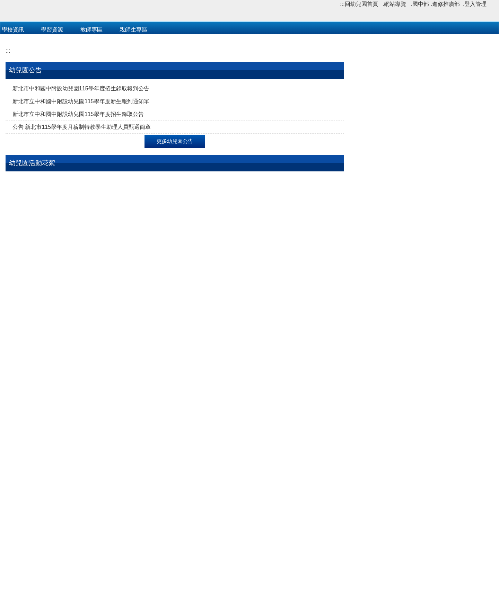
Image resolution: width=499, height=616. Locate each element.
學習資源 (52, 125)
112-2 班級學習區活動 (39, 456)
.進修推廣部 (445, 4)
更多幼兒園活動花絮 (174, 473)
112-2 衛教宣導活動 (264, 359)
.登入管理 (475, 4)
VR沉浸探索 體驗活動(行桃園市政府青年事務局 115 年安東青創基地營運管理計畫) (422, 467)
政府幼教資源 (29, 525)
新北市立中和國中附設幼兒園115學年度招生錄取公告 (78, 210)
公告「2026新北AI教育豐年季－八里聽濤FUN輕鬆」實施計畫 (422, 509)
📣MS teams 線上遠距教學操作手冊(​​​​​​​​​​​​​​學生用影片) (422, 314)
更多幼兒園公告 (175, 237)
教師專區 (91, 125)
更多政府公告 (424, 549)
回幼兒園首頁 (361, 4)
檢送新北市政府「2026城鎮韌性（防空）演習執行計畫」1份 (422, 530)
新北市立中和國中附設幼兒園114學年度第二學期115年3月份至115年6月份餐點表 (423, 209)
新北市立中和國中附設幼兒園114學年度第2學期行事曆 (423, 230)
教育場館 (23, 513)
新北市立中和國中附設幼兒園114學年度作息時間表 (425, 247)
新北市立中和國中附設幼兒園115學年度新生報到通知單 (80, 197)
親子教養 (23, 538)
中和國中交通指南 (361, 583)
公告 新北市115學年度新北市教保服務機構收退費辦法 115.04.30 (422, 188)
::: (342, 4)
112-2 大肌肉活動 (148, 359)
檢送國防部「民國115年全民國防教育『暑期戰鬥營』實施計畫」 (423, 382)
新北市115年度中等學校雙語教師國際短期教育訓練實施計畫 (423, 425)
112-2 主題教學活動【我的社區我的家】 (61, 359)
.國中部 (420, 4)
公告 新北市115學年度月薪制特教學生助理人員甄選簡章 (81, 222)
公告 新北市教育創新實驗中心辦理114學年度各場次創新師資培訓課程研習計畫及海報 (421, 403)
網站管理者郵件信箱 (249, 594)
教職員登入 (178, 125)
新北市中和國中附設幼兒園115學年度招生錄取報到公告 (80, 184)
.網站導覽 (394, 4)
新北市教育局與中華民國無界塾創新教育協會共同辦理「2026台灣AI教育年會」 (422, 488)
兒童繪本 (23, 551)
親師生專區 (133, 125)
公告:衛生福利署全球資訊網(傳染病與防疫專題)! (421, 301)
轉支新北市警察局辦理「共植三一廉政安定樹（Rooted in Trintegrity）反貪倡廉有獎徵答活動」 (422, 446)
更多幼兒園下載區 (424, 262)
